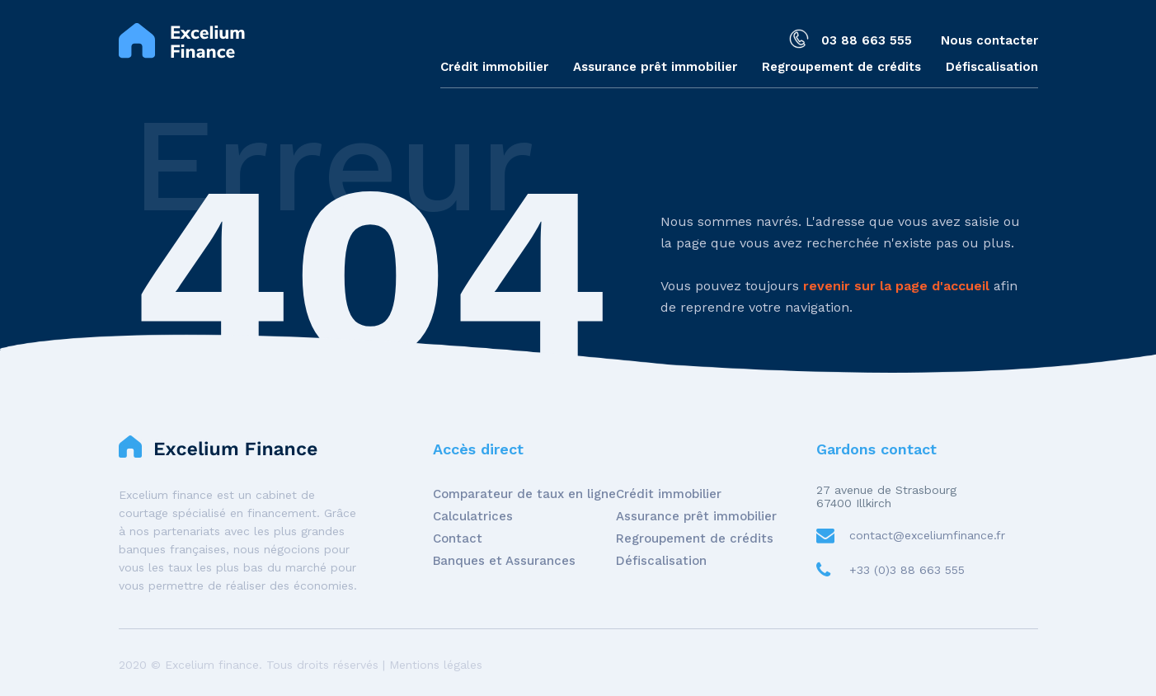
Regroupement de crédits (841, 66)
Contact (457, 538)
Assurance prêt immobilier (655, 66)
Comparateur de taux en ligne (524, 494)
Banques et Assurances (504, 560)
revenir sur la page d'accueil (896, 286)
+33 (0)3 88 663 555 (907, 569)
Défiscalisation (992, 66)
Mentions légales (435, 664)
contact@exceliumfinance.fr (927, 535)
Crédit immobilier (494, 66)
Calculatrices (473, 516)
